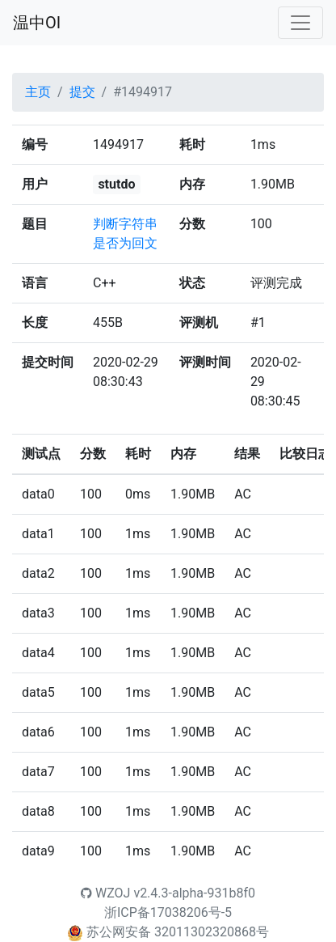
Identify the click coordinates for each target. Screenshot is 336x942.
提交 (82, 92)
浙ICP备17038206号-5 (168, 912)
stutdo (116, 184)
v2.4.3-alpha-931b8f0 (194, 893)
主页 (38, 92)
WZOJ (105, 893)
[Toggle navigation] (300, 22)
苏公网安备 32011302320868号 (177, 932)
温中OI (37, 22)
